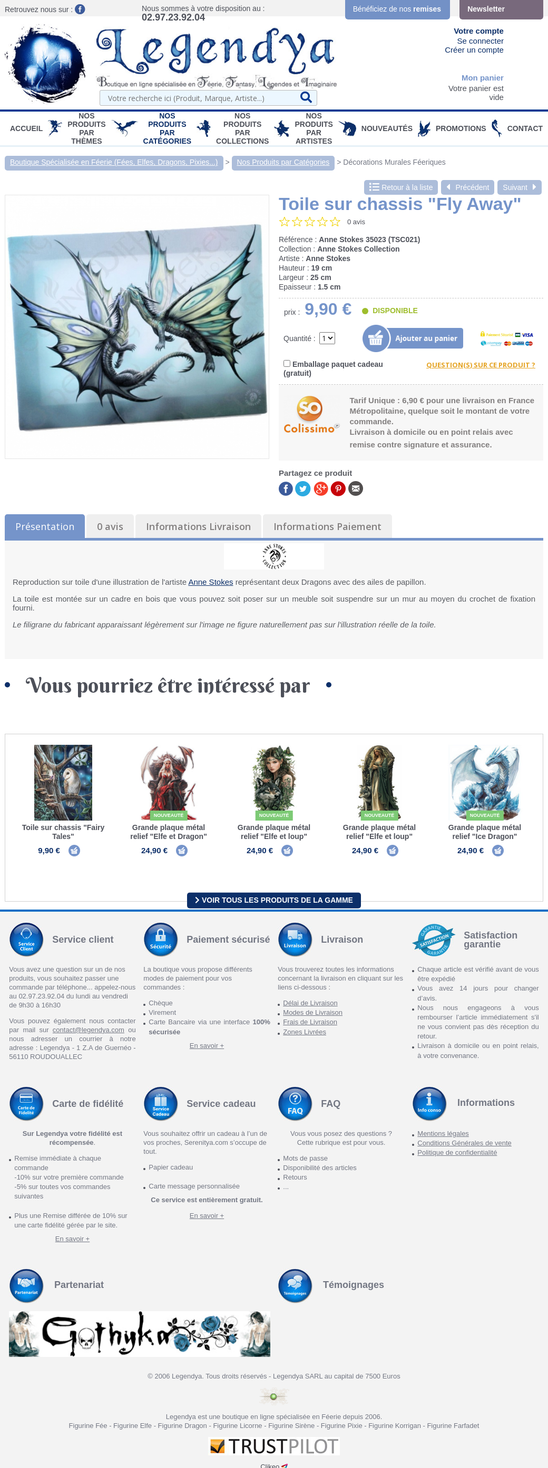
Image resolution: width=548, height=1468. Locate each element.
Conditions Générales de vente (464, 1143)
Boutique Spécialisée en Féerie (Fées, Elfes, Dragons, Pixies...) (114, 162)
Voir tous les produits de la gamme (274, 900)
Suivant (519, 187)
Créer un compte (474, 49)
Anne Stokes (210, 581)
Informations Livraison (198, 526)
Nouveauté (169, 815)
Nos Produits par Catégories (167, 128)
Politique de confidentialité (457, 1153)
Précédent (467, 187)
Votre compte (479, 30)
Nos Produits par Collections (242, 128)
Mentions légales (443, 1134)
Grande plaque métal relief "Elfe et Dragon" (168, 832)
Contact (525, 128)
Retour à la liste (401, 187)
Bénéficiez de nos (397, 9)
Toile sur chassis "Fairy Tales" (63, 832)
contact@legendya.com (88, 1030)
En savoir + (207, 1046)
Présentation (44, 526)
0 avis (110, 526)
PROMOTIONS (461, 128)
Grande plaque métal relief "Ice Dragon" (484, 832)
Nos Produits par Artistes (313, 128)
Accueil (26, 128)
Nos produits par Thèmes (86, 128)
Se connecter (480, 40)
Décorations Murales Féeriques (394, 162)
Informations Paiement (327, 526)
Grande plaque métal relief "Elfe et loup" (274, 832)
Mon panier (483, 77)
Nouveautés (387, 128)
